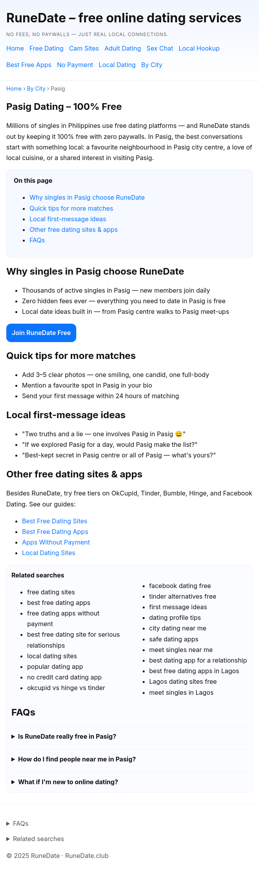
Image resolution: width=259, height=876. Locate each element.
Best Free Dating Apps (55, 531)
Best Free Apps (28, 65)
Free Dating (46, 48)
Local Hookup (199, 48)
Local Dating (117, 65)
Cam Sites (84, 48)
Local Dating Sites (48, 553)
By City (151, 65)
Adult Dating (123, 48)
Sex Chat (160, 48)
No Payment (75, 65)
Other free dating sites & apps (73, 229)
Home (15, 48)
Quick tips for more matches (71, 208)
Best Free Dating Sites (54, 521)
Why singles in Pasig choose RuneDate (87, 197)
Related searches (38, 839)
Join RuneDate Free (41, 333)
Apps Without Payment (56, 542)
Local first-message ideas (67, 219)
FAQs (37, 240)
